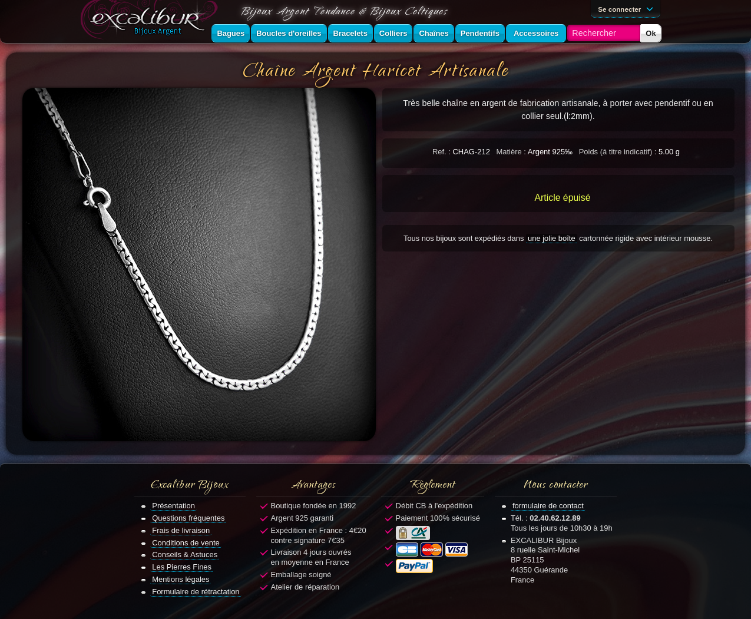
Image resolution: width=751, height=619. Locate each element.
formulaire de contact (548, 505)
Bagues (230, 33)
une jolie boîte (551, 238)
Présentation (173, 505)
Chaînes (433, 33)
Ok (651, 33)
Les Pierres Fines (181, 566)
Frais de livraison (181, 530)
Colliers (393, 33)
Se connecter (627, 8)
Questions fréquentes (188, 518)
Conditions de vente (186, 542)
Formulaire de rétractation (195, 591)
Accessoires (536, 33)
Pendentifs (480, 33)
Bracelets (350, 33)
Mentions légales (180, 579)
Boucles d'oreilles (288, 33)
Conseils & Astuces (184, 554)
